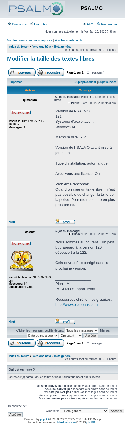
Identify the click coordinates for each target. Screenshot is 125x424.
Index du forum (19, 46)
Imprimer (16, 82)
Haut (12, 221)
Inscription (39, 24)
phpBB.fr (92, 422)
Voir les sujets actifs (69, 40)
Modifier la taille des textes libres (51, 59)
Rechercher (107, 24)
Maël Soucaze (66, 422)
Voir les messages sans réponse (29, 40)
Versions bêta (41, 46)
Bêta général (63, 46)
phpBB (44, 419)
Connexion (17, 24)
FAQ (88, 24)
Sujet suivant (107, 82)
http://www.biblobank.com (76, 304)
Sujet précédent (85, 82)
